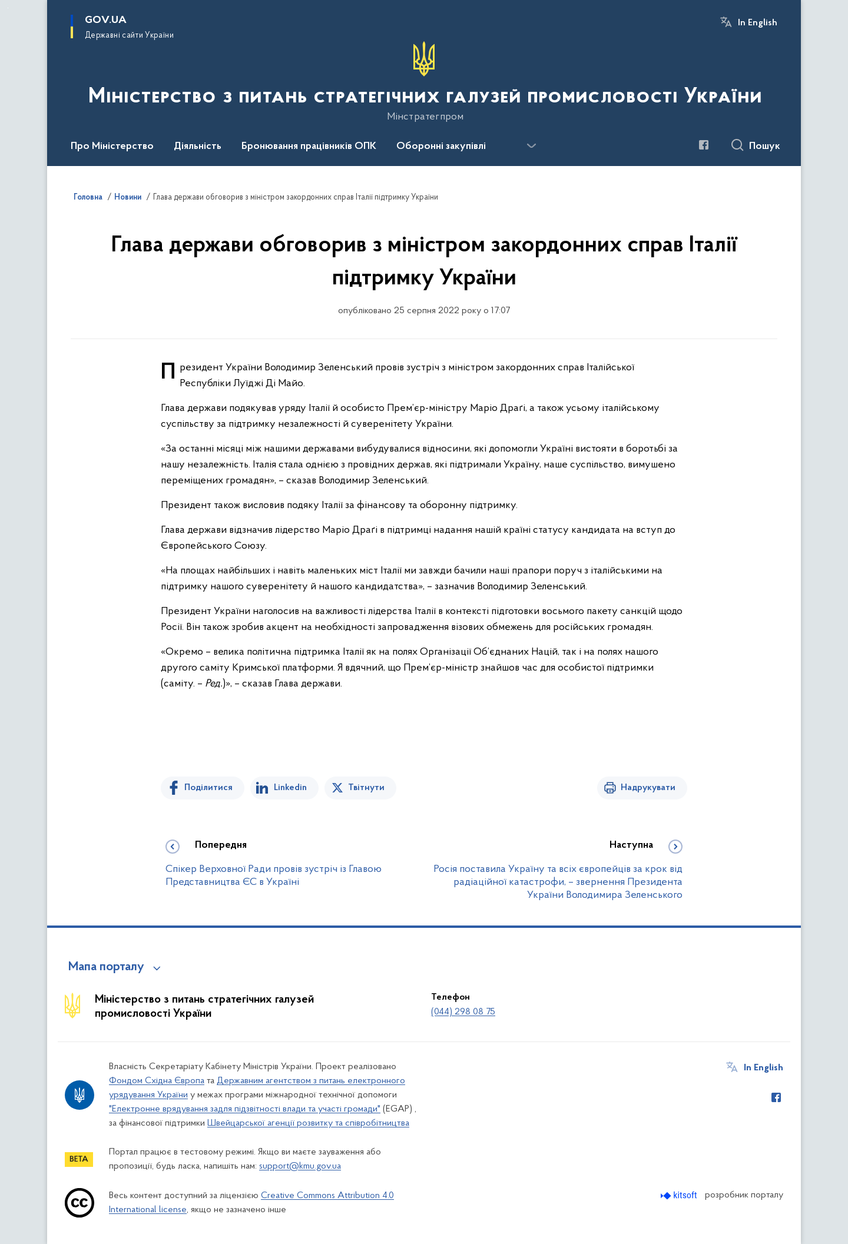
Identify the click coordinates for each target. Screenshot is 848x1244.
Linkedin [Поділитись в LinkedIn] (290, 787)
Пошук (764, 146)
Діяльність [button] (197, 146)
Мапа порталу (106, 967)
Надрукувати (648, 787)
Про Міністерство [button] (112, 146)
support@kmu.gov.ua (300, 1166)
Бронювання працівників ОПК (308, 146)
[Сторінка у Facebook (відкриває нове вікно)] (704, 145)
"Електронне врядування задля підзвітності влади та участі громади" (244, 1109)
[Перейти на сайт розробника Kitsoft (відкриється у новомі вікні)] (680, 1195)
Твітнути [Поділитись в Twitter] (366, 787)
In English (757, 23)
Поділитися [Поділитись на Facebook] (208, 787)
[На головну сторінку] (424, 81)
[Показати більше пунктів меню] (531, 146)
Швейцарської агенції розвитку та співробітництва (308, 1123)
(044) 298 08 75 (463, 1012)
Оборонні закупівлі (441, 146)
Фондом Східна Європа (156, 1081)
